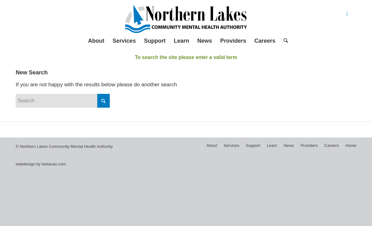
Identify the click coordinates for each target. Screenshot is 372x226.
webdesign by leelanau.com (41, 164)
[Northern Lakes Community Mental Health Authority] (186, 19)
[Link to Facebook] (347, 14)
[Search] (283, 41)
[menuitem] (96, 41)
